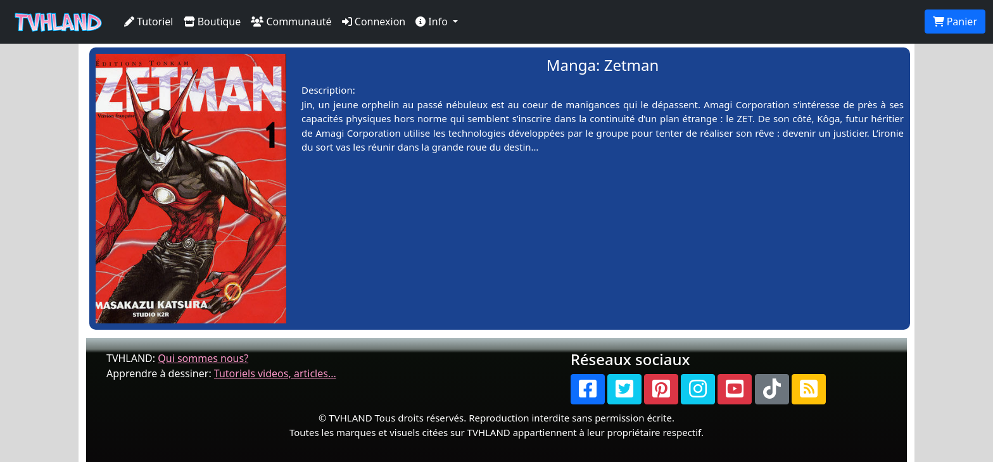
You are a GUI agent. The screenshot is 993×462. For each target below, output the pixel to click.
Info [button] (432, 21)
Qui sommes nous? (203, 358)
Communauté (291, 21)
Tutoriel (149, 21)
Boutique (212, 21)
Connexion (374, 21)
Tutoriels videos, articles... (275, 373)
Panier (955, 21)
